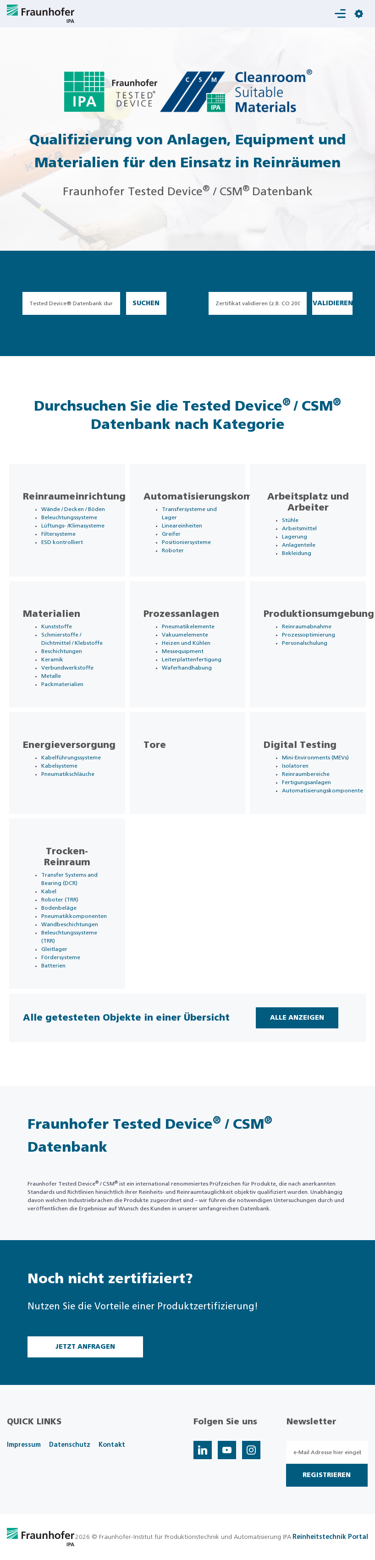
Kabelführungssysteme (71, 757)
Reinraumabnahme (306, 626)
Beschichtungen (61, 651)
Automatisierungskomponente (218, 496)
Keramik (52, 659)
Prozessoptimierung (308, 634)
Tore (154, 745)
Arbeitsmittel (299, 528)
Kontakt (112, 1445)
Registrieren (327, 1475)
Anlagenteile (298, 545)
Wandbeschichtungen (69, 924)
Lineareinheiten (182, 525)
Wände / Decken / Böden (73, 509)
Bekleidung (296, 553)
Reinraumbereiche (306, 774)
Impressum (24, 1445)
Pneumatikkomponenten (74, 916)
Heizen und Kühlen (186, 643)
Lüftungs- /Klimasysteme (73, 525)
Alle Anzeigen (297, 1018)
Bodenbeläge (59, 908)
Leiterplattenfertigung (191, 659)
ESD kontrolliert (62, 542)
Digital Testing (300, 745)
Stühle (290, 520)
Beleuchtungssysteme (69, 517)
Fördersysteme (60, 957)
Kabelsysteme (59, 766)
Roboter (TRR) (59, 899)
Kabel (48, 891)
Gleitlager (54, 949)
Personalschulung (304, 643)
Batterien (53, 965)
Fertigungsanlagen (306, 782)
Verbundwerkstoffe (67, 667)
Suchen (146, 303)
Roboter (173, 550)
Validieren (333, 303)
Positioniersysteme (186, 542)
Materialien (51, 614)
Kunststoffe (56, 626)
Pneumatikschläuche (67, 774)
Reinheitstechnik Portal (330, 1537)
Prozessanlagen (181, 614)
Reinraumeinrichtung (74, 496)
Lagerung (294, 536)
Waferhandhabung (187, 667)
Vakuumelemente (185, 634)
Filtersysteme (58, 534)
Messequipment (183, 651)
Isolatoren (295, 766)
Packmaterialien (62, 684)
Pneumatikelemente (188, 626)
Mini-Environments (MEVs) (315, 757)
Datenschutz (69, 1445)
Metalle (51, 676)
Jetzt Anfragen (85, 1347)
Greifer (171, 534)
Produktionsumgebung (319, 614)
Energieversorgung (69, 745)
